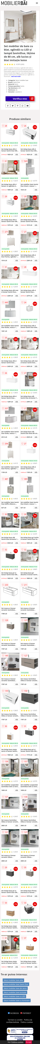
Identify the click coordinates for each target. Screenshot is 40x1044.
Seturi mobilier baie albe (13, 980)
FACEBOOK (13, 1013)
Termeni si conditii (15, 1020)
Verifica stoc (23, 98)
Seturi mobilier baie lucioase (15, 992)
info (16, 154)
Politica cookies (27, 1022)
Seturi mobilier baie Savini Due (16, 984)
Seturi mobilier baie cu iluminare (17, 1000)
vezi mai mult (16, 76)
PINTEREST (25, 1013)
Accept (28, 1042)
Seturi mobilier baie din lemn (15, 988)
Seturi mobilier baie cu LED (14, 996)
